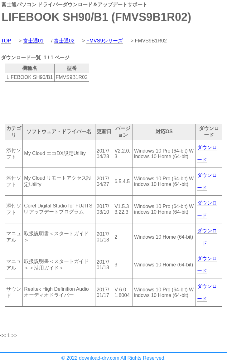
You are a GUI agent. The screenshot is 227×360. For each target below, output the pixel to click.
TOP (6, 40)
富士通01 (33, 40)
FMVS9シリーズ (104, 40)
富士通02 (64, 40)
